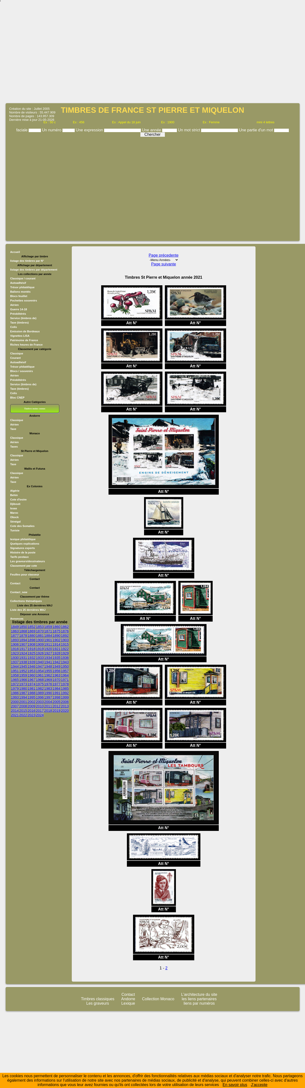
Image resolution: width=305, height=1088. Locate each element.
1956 (57, 671)
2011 (48, 706)
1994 (23, 697)
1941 (48, 662)
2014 (15, 711)
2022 (23, 715)
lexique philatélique (23, 539)
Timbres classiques (97, 999)
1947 (40, 666)
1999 (65, 697)
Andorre (128, 999)
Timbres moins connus (34, 408)
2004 (48, 702)
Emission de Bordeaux (25, 331)
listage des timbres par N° (27, 260)
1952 (23, 671)
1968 (40, 680)
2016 (32, 711)
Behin (14, 495)
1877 (15, 636)
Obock (14, 517)
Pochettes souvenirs (23, 300)
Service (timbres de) (23, 318)
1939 (32, 662)
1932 (32, 658)
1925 (32, 653)
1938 (23, 662)
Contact (15, 583)
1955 (48, 671)
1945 (23, 666)
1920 (48, 649)
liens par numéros (199, 1003)
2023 (32, 715)
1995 (32, 697)
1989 (40, 693)
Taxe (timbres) (19, 322)
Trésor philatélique (22, 287)
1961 (40, 675)
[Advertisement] (46, 53)
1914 (57, 644)
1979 (15, 688)
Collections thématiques (26, 601)
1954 (40, 671)
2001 (23, 702)
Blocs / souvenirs (21, 371)
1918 (32, 649)
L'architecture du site (199, 994)
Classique (16, 353)
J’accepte (259, 1085)
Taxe (13, 428)
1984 (57, 688)
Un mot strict (189, 130)
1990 (48, 693)
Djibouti (15, 503)
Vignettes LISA (20, 335)
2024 (40, 715)
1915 (65, 644)
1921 (57, 649)
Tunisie (15, 530)
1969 (48, 680)
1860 (57, 627)
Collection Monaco (158, 999)
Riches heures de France (26, 344)
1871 (48, 631)
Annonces (17, 618)
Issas (13, 508)
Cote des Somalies (22, 526)
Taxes (14, 446)
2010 (40, 706)
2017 (40, 711)
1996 (40, 697)
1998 (57, 697)
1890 (57, 636)
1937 (15, 662)
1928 (57, 653)
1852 (32, 627)
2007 (15, 706)
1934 (48, 658)
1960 (32, 675)
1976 (48, 684)
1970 (57, 680)
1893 (15, 640)
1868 (23, 631)
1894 (23, 640)
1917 (23, 649)
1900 (40, 640)
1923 (15, 653)
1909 (40, 644)
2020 (65, 711)
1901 (48, 640)
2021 (15, 715)
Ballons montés (20, 291)
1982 (40, 688)
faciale (22, 130)
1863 (15, 631)
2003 (40, 702)
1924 (23, 653)
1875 (57, 631)
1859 (48, 627)
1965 (15, 680)
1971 (65, 680)
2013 (65, 706)
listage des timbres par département (33, 269)
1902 (57, 640)
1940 (40, 662)
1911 (48, 644)
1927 (48, 653)
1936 (65, 658)
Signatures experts (22, 548)
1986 (15, 693)
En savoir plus (235, 1085)
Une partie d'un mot (256, 130)
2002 (32, 702)
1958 (15, 675)
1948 (48, 666)
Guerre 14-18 (18, 309)
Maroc (14, 512)
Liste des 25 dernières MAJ (28, 609)
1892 (65, 636)
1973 (23, 684)
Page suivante (163, 264)
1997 (48, 697)
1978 (65, 684)
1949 (57, 666)
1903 (65, 640)
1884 (48, 636)
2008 (23, 706)
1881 (40, 636)
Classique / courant (23, 278)
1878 (23, 636)
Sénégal (15, 521)
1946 (32, 666)
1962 (48, 675)
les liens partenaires (199, 999)
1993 (15, 697)
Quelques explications (24, 543)
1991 (57, 693)
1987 (23, 693)
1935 (57, 658)
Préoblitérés (18, 313)
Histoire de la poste (23, 552)
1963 (57, 675)
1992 (65, 693)
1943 (65, 662)
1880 (32, 636)
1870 (40, 631)
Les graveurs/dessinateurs (27, 561)
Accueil (15, 251)
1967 (32, 680)
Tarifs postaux (19, 556)
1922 (65, 649)
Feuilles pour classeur (24, 574)
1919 (40, 649)
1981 (32, 688)
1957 (65, 671)
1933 (40, 658)
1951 (15, 671)
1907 (23, 644)
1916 (15, 649)
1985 (65, 688)
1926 (40, 653)
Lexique (128, 1003)
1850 (23, 627)
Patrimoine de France (24, 340)
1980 (23, 688)
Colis (13, 326)
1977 (57, 684)
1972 (15, 684)
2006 (65, 702)
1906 (15, 644)
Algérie (15, 490)
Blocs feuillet (18, 296)
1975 (40, 684)
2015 (23, 711)
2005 (57, 702)
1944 (15, 666)
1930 (15, 658)
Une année (152, 130)
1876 (65, 631)
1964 (65, 675)
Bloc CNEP (17, 397)
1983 (48, 688)
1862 (65, 627)
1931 (23, 658)
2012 (57, 706)
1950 (65, 666)
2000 (15, 702)
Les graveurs (97, 1003)
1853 (40, 627)
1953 (32, 671)
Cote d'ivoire (18, 499)
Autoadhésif (18, 282)
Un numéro (52, 130)
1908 (32, 644)
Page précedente (164, 255)
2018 (48, 711)
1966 (23, 680)
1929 (65, 653)
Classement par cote (23, 565)
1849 (15, 627)
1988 (32, 693)
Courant (15, 357)
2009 (32, 706)
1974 (32, 684)
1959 (23, 675)
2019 (57, 711)
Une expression (90, 130)
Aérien (14, 304)
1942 (57, 662)
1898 (32, 640)
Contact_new (18, 592)
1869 (32, 631)
